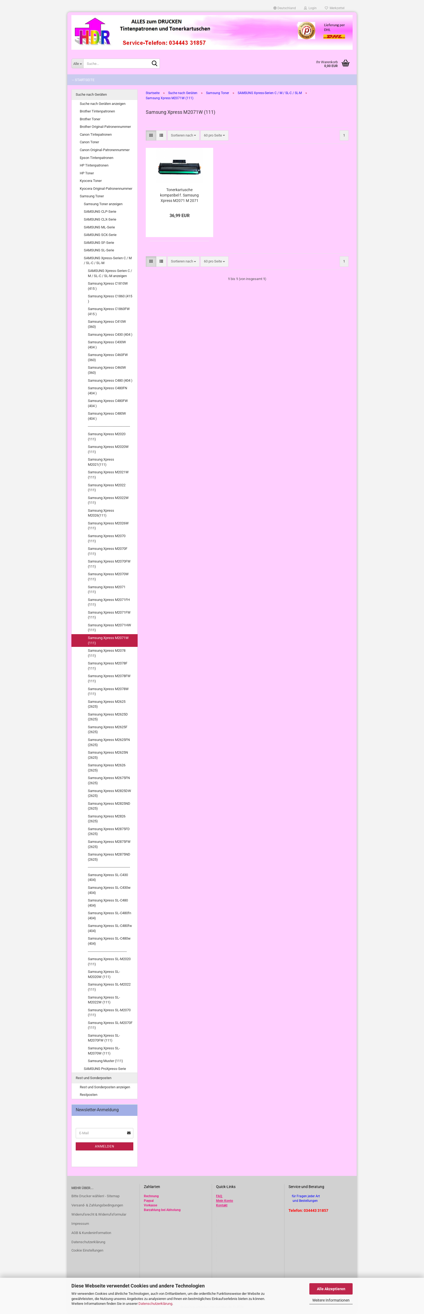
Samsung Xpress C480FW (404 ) (108, 403)
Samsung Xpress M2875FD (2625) (109, 831)
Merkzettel (335, 8)
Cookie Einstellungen (87, 1250)
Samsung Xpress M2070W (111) (108, 576)
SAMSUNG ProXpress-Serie (105, 1069)
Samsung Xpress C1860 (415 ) (110, 298)
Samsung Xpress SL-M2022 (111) (109, 987)
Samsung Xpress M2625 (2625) (106, 704)
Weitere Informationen (331, 1300)
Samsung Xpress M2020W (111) (108, 449)
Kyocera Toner (91, 181)
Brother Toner (90, 119)
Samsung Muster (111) (105, 1061)
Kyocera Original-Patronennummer (106, 189)
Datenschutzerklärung (155, 1304)
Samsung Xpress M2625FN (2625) (109, 742)
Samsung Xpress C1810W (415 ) (108, 286)
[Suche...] (77, 63)
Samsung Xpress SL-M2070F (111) (110, 1025)
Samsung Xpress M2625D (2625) (108, 716)
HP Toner (87, 173)
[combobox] (183, 135)
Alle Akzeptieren (331, 1289)
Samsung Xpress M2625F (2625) (107, 729)
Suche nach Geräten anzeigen (102, 104)
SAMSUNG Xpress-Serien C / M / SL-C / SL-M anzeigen (110, 273)
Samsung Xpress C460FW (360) (108, 357)
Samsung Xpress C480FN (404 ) (107, 390)
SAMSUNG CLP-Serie (100, 211)
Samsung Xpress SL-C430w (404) (109, 890)
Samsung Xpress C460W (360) (107, 370)
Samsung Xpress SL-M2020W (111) (104, 974)
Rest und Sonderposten (93, 1078)
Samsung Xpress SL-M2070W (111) (104, 1050)
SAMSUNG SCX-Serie (100, 235)
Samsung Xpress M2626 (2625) (106, 767)
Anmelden (104, 1146)
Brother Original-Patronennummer (105, 127)
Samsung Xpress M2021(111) (101, 462)
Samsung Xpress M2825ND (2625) (109, 806)
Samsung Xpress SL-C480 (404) (108, 902)
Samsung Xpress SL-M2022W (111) (104, 999)
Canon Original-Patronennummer (105, 150)
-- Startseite (83, 80)
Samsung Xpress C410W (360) (107, 324)
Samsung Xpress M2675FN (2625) (109, 780)
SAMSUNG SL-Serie (99, 250)
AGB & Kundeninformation (91, 1233)
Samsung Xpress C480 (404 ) (110, 380)
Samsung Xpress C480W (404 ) (107, 416)
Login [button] (310, 8)
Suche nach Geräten (91, 94)
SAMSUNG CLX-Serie (100, 219)
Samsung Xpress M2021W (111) (108, 474)
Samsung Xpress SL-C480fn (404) (109, 915)
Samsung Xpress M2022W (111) (108, 500)
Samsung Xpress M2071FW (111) (109, 615)
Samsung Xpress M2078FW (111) (109, 678)
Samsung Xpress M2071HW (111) (109, 627)
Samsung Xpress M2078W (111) (108, 691)
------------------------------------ (107, 951)
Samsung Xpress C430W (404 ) (107, 344)
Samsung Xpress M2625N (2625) (108, 755)
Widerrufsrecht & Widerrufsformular (98, 1214)
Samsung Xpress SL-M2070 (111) (109, 1012)
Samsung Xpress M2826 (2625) (106, 818)
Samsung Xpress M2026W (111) (108, 525)
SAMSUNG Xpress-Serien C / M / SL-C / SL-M (108, 260)
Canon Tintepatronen (96, 134)
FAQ (219, 1196)
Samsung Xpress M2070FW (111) (109, 563)
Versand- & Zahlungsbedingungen (97, 1205)
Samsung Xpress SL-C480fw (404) (110, 928)
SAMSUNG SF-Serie (99, 243)
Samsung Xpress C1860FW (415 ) (109, 311)
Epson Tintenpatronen (96, 158)
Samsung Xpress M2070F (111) (107, 551)
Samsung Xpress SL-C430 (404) (108, 877)
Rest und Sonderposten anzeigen (105, 1087)
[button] (284, 8)
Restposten (88, 1095)
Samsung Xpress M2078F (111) (107, 665)
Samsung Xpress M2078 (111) (106, 653)
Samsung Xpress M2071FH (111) (109, 602)
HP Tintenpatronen (94, 165)
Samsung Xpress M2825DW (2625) (109, 793)
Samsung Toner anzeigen (103, 204)
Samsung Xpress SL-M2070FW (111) (104, 1038)
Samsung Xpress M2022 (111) (106, 487)
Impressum (80, 1224)
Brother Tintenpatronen (97, 111)
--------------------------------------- (109, 426)
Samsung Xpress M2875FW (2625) (109, 844)
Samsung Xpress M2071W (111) (108, 640)
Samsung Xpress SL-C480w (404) (109, 941)
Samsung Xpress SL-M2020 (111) (109, 961)
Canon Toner (89, 142)
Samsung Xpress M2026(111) (101, 513)
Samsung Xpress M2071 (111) (106, 589)
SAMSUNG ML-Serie (99, 227)
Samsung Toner (92, 196)
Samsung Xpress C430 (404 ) (110, 334)
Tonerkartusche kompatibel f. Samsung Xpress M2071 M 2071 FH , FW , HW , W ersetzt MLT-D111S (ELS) (179, 195)
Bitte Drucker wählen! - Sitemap (95, 1196)
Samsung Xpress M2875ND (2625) (109, 856)
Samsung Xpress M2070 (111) (106, 538)
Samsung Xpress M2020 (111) (106, 436)
